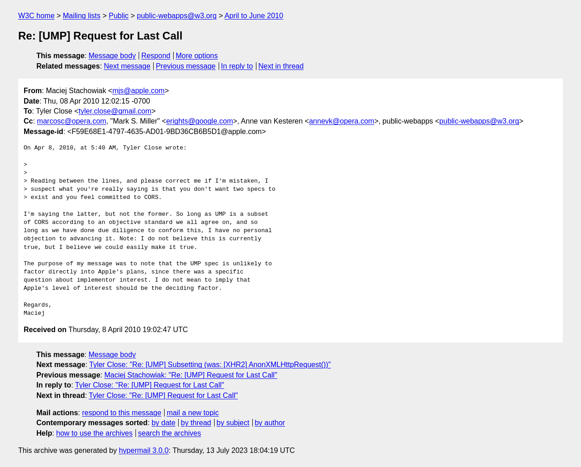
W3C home (36, 16)
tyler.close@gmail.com (115, 111)
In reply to (237, 66)
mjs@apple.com (138, 90)
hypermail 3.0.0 (143, 450)
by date (163, 423)
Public (119, 16)
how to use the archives (94, 433)
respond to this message (121, 413)
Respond (155, 56)
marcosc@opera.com (71, 121)
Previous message (186, 66)
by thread (196, 423)
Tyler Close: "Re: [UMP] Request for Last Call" (149, 385)
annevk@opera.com (341, 121)
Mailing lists (81, 16)
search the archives (169, 433)
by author (270, 423)
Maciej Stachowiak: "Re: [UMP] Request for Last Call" (190, 375)
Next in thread (281, 66)
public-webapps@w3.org (176, 16)
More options (197, 56)
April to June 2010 (254, 16)
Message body (112, 56)
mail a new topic (193, 413)
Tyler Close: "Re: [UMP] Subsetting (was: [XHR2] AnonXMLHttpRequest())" (210, 364)
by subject (232, 423)
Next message (127, 66)
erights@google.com (199, 121)
